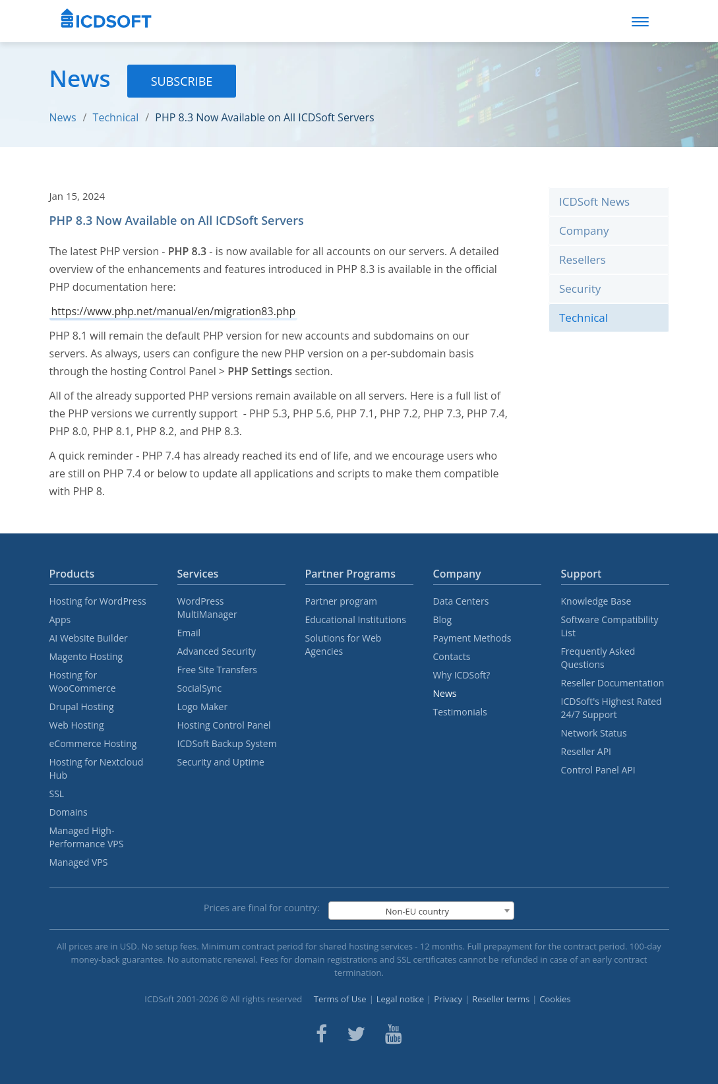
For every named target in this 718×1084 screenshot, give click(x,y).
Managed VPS (78, 862)
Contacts (452, 656)
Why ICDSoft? (462, 675)
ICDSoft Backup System (227, 743)
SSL (57, 793)
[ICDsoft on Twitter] (356, 1034)
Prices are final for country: (262, 907)
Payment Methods (472, 638)
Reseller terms (500, 999)
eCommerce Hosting (93, 743)
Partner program (341, 601)
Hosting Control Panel (224, 725)
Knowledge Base (596, 601)
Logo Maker (202, 706)
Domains (68, 812)
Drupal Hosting (81, 706)
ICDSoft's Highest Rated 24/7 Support (611, 708)
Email (189, 632)
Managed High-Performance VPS (86, 837)
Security (580, 288)
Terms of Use (340, 999)
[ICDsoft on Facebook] (321, 1034)
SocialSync (199, 688)
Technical (116, 117)
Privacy (448, 999)
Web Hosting (76, 725)
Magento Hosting (86, 656)
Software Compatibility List (610, 626)
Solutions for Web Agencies (343, 644)
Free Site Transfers (217, 669)
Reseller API (586, 751)
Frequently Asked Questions (598, 658)
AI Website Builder (88, 638)
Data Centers (461, 601)
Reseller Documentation (613, 683)
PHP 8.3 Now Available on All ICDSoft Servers (264, 117)
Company (584, 230)
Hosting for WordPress (97, 601)
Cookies (554, 999)
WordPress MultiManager (207, 607)
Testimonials (460, 712)
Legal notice (400, 999)
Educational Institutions (355, 619)
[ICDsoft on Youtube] (393, 1034)
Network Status (594, 733)
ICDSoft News (594, 201)
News (62, 117)
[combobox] (421, 910)
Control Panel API (598, 770)
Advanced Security (216, 651)
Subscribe (182, 81)
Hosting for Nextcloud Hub (96, 768)
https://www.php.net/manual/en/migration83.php (173, 311)
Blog (442, 619)
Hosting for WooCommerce (82, 681)
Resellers (582, 259)
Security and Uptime (220, 762)
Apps (60, 619)
